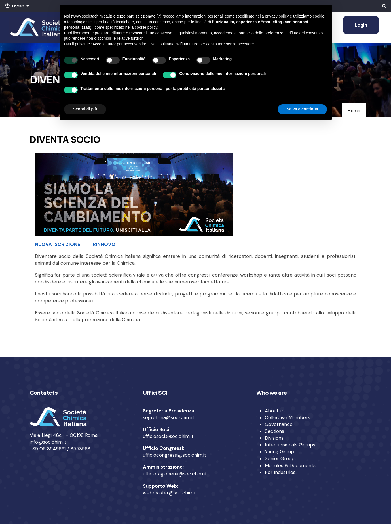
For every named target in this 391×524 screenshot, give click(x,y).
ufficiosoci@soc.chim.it (168, 436)
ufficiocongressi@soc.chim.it (174, 455)
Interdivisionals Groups (290, 445)
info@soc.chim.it (48, 442)
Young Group (279, 451)
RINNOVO (104, 244)
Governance (279, 424)
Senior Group (280, 458)
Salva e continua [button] (302, 109)
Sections (274, 431)
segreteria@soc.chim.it (168, 417)
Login (361, 25)
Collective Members (287, 417)
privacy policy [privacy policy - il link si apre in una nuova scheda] (277, 16)
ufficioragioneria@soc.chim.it (175, 474)
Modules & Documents (290, 465)
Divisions (274, 438)
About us (275, 411)
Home (354, 111)
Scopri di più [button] (85, 109)
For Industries (280, 472)
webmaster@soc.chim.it (170, 493)
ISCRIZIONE (66, 244)
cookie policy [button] (146, 27)
